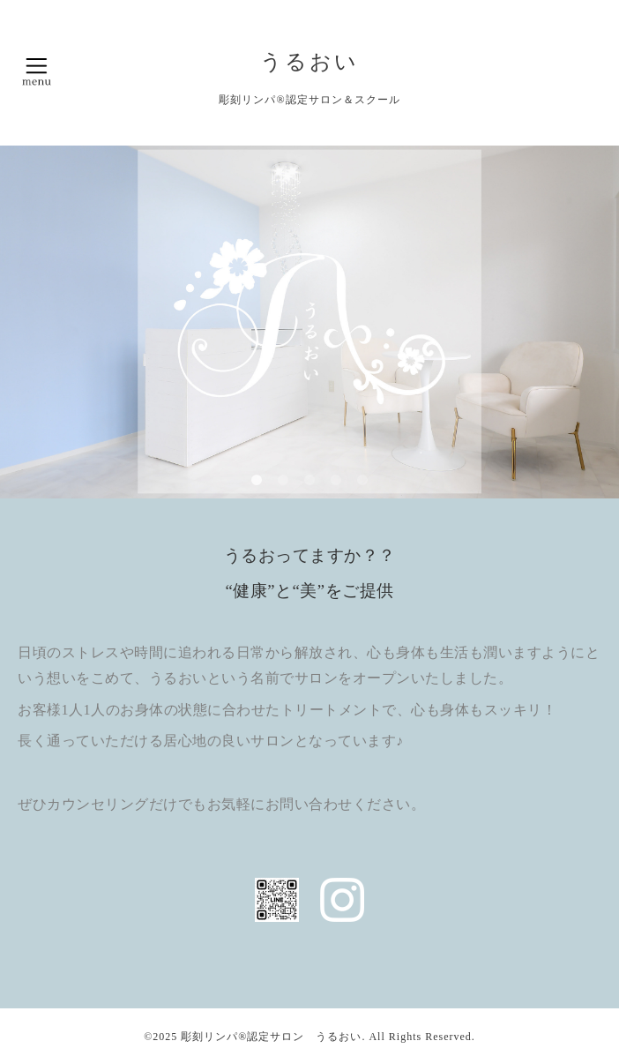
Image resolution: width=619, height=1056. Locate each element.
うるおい (309, 61)
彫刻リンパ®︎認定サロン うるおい (271, 1036)
